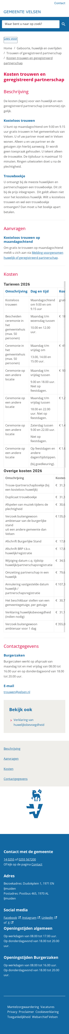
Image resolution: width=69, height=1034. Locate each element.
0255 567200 (27, 859)
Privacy (12, 1012)
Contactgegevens (16, 779)
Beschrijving (12, 749)
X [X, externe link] (10, 923)
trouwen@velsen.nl (17, 692)
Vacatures (47, 1007)
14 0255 (9, 859)
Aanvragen (11, 759)
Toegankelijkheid (19, 1017)
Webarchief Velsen (45, 1017)
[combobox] (31, 24)
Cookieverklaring (47, 1012)
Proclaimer (26, 1012)
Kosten (8, 769)
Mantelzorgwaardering (23, 1007)
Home (8, 48)
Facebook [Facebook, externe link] (12, 918)
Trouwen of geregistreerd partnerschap (34, 53)
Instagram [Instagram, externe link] (31, 918)
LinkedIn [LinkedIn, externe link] (49, 918)
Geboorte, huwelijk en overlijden (39, 48)
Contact (59, 3)
